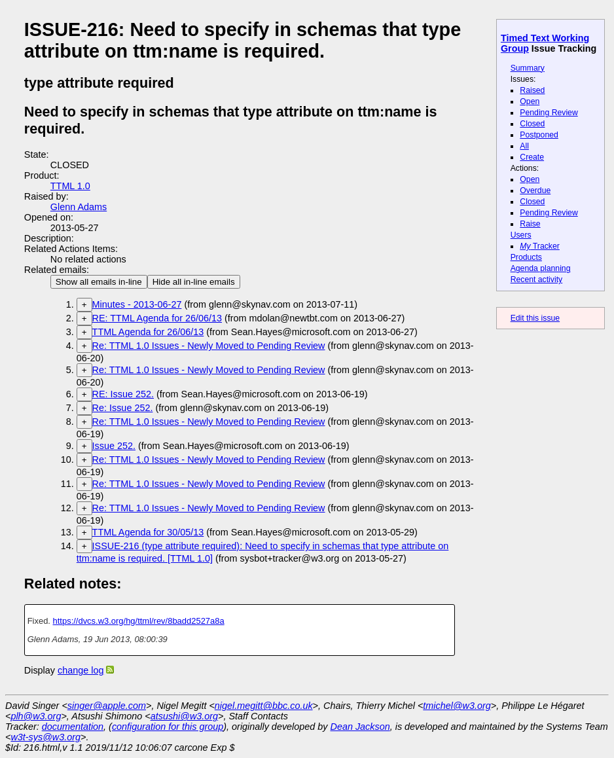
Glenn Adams (78, 207)
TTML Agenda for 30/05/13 (148, 532)
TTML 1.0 (70, 186)
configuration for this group (167, 726)
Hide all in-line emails (194, 282)
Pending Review (548, 112)
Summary (528, 68)
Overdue (535, 190)
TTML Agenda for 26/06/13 (148, 332)
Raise (530, 223)
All (524, 146)
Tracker (540, 246)
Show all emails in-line (99, 282)
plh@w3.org (35, 716)
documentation (72, 726)
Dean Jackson (360, 726)
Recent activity (537, 279)
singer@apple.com (106, 705)
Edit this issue (535, 318)
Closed (532, 123)
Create (532, 157)
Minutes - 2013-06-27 (137, 304)
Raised (532, 90)
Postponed (539, 134)
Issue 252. (113, 446)
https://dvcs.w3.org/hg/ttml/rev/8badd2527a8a (139, 621)
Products (526, 257)
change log (80, 670)
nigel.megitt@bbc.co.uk (264, 705)
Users (521, 235)
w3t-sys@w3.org (45, 737)
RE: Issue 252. (123, 394)
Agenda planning (541, 268)
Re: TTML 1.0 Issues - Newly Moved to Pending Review (208, 345)
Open (529, 101)
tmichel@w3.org (456, 705)
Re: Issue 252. (122, 408)
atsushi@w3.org (184, 716)
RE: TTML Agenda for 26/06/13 (157, 318)
